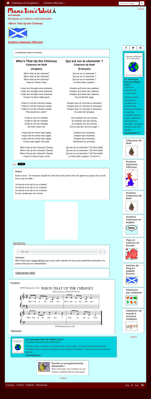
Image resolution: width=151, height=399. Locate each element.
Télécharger (19, 257)
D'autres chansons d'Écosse (25, 42)
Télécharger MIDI (25, 272)
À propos (10, 385)
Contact (20, 385)
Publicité (30, 385)
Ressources (41, 385)
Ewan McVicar (38, 260)
